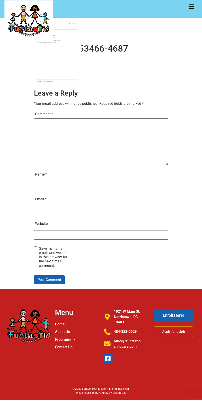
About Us (62, 332)
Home (60, 324)
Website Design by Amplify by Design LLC (101, 392)
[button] (191, 7)
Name (41, 174)
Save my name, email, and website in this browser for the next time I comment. (53, 257)
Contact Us (63, 347)
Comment (44, 114)
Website (41, 224)
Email (41, 199)
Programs (66, 339)
